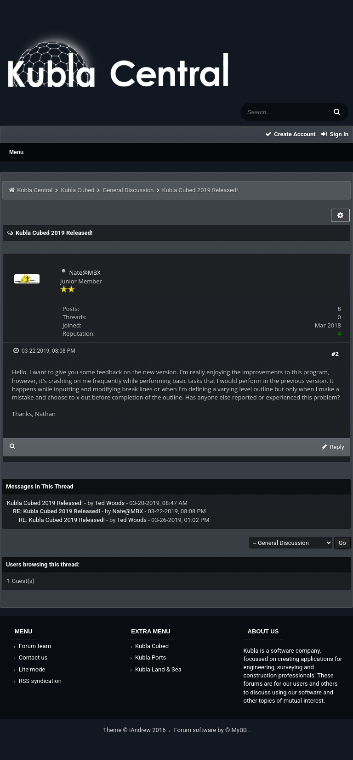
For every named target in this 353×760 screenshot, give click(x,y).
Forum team (31, 646)
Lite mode (28, 669)
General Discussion (128, 190)
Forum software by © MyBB (211, 730)
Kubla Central (34, 190)
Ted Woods (110, 502)
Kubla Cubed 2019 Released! (45, 502)
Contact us (29, 657)
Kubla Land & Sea (155, 669)
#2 (335, 353)
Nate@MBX (84, 272)
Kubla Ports (147, 657)
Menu (16, 152)
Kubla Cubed (77, 190)
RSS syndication (37, 680)
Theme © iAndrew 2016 (138, 730)
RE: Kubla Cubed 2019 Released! (62, 519)
